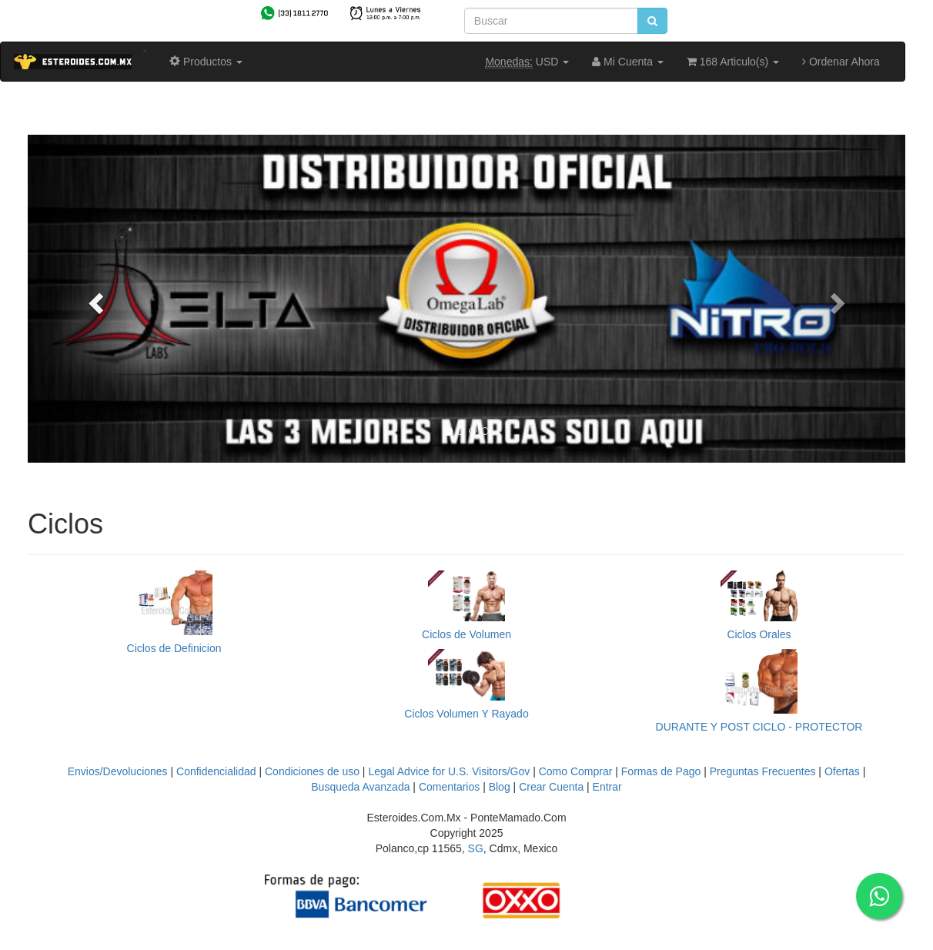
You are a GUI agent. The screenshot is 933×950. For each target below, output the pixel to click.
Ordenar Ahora (841, 61)
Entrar (607, 787)
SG (475, 848)
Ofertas (842, 771)
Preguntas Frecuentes (763, 771)
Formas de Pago (661, 771)
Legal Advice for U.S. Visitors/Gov (449, 771)
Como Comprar (576, 771)
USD (527, 62)
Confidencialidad (216, 771)
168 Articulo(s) (733, 61)
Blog (499, 787)
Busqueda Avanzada (360, 787)
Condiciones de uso (312, 771)
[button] (93, 299)
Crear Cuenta (551, 787)
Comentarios (449, 787)
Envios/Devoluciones (118, 771)
